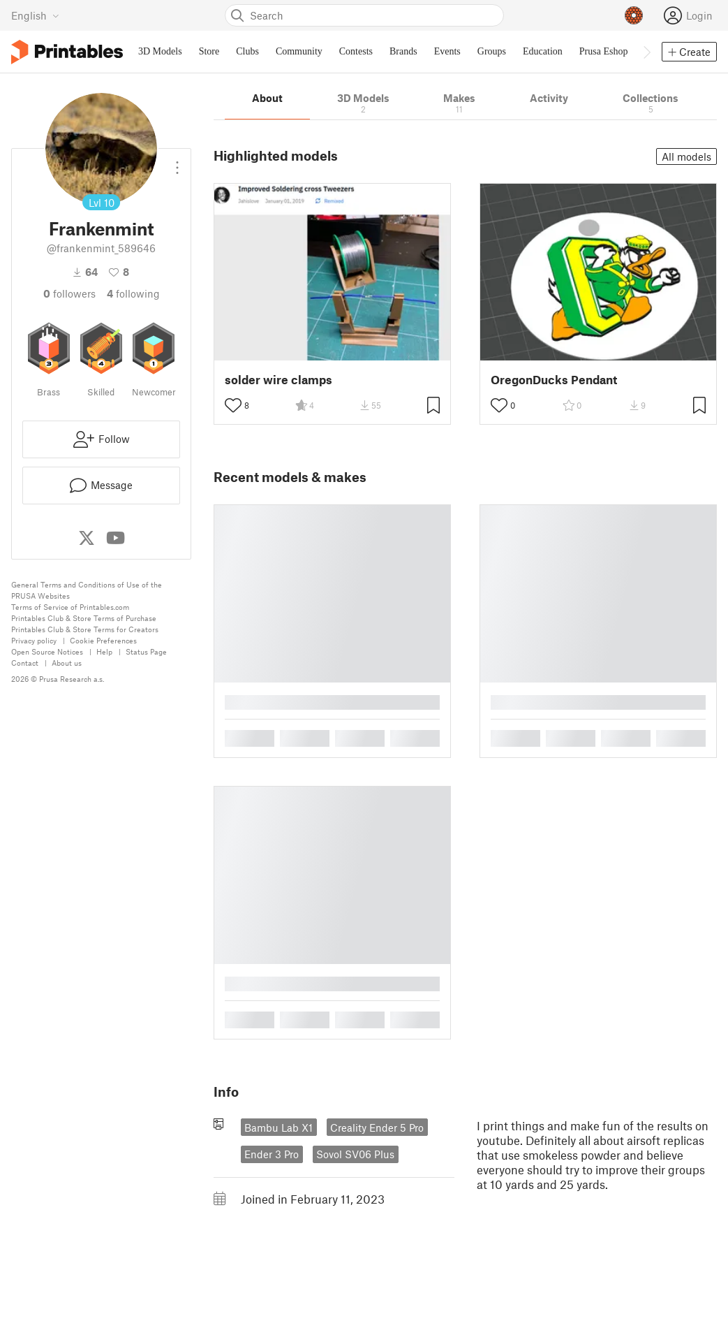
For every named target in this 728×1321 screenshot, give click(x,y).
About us (67, 662)
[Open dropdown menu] (177, 162)
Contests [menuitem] (356, 51)
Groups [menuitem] (491, 51)
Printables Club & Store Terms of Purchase (83, 617)
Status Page (146, 651)
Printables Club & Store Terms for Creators (84, 629)
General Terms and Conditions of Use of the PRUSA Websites (86, 590)
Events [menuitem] (447, 51)
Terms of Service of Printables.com (70, 606)
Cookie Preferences (103, 640)
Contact (24, 662)
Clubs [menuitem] (247, 51)
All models (686, 156)
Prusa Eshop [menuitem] (603, 51)
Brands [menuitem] (403, 51)
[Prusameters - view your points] (634, 15)
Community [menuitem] (299, 51)
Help (104, 651)
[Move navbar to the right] (646, 52)
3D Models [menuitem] (160, 51)
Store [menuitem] (209, 51)
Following (133, 293)
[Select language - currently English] (35, 15)
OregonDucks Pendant (554, 379)
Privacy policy (34, 640)
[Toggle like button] (233, 405)
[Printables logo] (67, 52)
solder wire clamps (278, 379)
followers (69, 293)
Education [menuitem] (543, 51)
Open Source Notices (47, 651)
